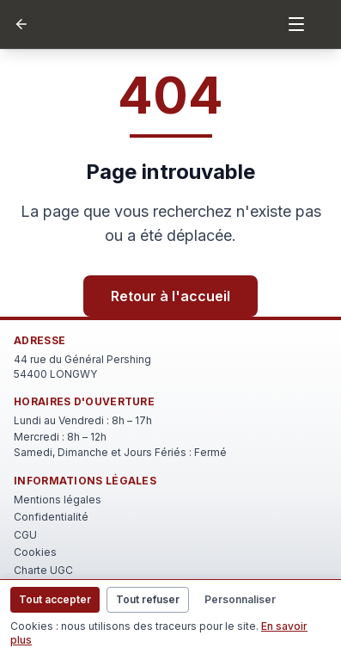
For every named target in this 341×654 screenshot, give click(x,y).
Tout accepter (55, 599)
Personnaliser (240, 599)
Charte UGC (43, 570)
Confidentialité (51, 516)
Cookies (35, 552)
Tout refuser (148, 599)
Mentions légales (57, 499)
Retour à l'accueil (170, 296)
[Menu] (296, 24)
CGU (25, 534)
